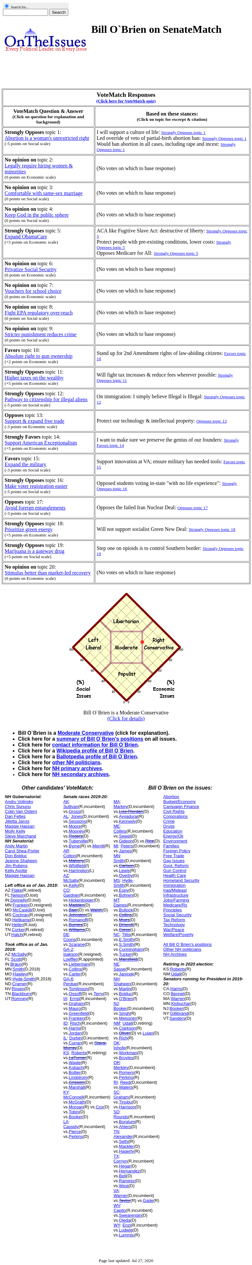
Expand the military (25, 464)
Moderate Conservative (85, 733)
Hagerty (126, 1151)
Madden (76, 905)
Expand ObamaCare (26, 236)
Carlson (126, 865)
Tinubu (125, 1102)
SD (116, 1111)
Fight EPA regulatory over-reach (39, 313)
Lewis (124, 870)
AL (66, 816)
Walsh (96, 909)
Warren (178, 998)
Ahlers (125, 1126)
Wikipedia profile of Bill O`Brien (94, 750)
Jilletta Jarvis (17, 821)
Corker (18, 929)
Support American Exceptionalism (41, 443)
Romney (19, 998)
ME (117, 826)
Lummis (126, 1234)
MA (117, 801)
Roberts (79, 1052)
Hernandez (129, 1170)
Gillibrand (179, 1013)
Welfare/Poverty (178, 934)
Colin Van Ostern (21, 811)
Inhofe (119, 1047)
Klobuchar (180, 1003)
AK (66, 801)
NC (117, 934)
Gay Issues (174, 860)
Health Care (174, 875)
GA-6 (68, 978)
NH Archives (175, 954)
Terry (98, 993)
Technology (174, 924)
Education (172, 831)
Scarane (77, 944)
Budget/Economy (179, 801)
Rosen (18, 988)
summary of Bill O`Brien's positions (99, 739)
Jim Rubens (16, 865)
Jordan (75, 1033)
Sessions (77, 821)
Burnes (75, 924)
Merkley (121, 1067)
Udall (127, 1023)
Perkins (76, 1136)
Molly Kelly (15, 831)
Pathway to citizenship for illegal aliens (46, 399)
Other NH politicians (182, 949)
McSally (19, 954)
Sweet (125, 836)
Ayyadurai (128, 816)
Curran (75, 1042)
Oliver (124, 1033)
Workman (128, 1052)
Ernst (74, 998)
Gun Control (174, 870)
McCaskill (22, 909)
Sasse (119, 969)
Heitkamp (21, 919)
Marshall (77, 1087)
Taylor (125, 1200)
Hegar (125, 1166)
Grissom (77, 1082)
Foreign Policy (176, 850)
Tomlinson (78, 988)
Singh (124, 1013)
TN (116, 1131)
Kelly (73, 885)
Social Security (177, 914)
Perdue (70, 983)
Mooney (76, 831)
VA (116, 1190)
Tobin (74, 1111)
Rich (123, 1038)
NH (117, 978)
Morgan (76, 1106)
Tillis (126, 934)
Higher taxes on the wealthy (34, 378)
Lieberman (79, 964)
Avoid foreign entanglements (35, 508)
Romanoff (78, 919)
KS (66, 1052)
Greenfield (79, 1013)
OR (117, 1062)
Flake (16, 890)
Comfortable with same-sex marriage (44, 193)
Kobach (76, 1067)
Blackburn (21, 993)
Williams (77, 929)
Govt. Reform (176, 865)
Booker (75, 1116)
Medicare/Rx (175, 905)
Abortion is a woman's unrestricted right (47, 138)
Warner (120, 1195)
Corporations (175, 816)
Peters (127, 845)
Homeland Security (181, 880)
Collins (75, 969)
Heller (17, 924)
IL (65, 1038)
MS (117, 880)
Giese (124, 929)
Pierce (75, 1131)
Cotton (69, 855)
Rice (149, 841)
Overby (126, 875)
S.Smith (126, 944)
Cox (99, 1106)
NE (116, 964)
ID (65, 1023)
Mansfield (128, 959)
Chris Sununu (18, 806)
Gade (148, 1200)
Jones (76, 816)
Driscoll (126, 924)
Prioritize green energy (28, 529)
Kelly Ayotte (16, 870)
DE (66, 934)
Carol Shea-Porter (22, 850)
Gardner (71, 895)
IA (65, 998)
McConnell (73, 1097)
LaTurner (77, 1057)
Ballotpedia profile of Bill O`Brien (96, 756)
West (124, 1185)
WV (117, 1205)
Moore (75, 826)
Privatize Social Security (30, 269)
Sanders (177, 1018)
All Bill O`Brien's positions (187, 944)
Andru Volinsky (19, 801)
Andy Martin (16, 845)
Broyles (126, 1057)
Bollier (75, 1072)
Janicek (126, 973)
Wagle (75, 1062)
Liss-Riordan (131, 811)
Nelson (17, 895)
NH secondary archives (80, 774)
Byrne (74, 845)
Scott (16, 959)
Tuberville (78, 841)
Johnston (77, 914)
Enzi (126, 1225)
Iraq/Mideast (175, 890)
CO (66, 890)
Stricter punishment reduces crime (40, 334)
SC (116, 1092)
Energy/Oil (173, 836)
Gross (74, 811)
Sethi (124, 1141)
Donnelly (18, 900)
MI (116, 845)
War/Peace (173, 929)
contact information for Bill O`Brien (95, 745)
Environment (175, 841)
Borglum (127, 1121)
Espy (124, 890)
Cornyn (120, 1161)
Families (171, 845)
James (125, 850)
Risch (75, 1023)
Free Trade (173, 855)
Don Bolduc (16, 855)
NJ (116, 1003)
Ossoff (75, 993)
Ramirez (127, 1180)
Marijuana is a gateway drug (34, 551)
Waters (126, 1087)
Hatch (17, 934)
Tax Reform (174, 919)
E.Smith (126, 939)
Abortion (171, 796)
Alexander (123, 1136)
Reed (125, 1082)
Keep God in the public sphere (37, 215)
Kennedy (127, 821)
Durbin (75, 1038)
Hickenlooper (81, 900)
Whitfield (77, 865)
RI (116, 1082)
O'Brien (126, 998)
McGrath (77, 1102)
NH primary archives (77, 768)
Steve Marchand (20, 836)
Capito (120, 1210)
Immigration (174, 885)
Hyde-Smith (23, 978)
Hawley (20, 973)
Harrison (127, 1106)
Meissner (127, 1018)
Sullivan (70, 806)
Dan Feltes (15, 816)
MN (117, 855)
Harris (74, 1028)
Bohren (126, 895)
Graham (76, 1003)
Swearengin (130, 1215)
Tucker (125, 954)
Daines (120, 905)
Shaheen (122, 983)
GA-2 (68, 949)
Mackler (126, 1146)
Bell (122, 1175)
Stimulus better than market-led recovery (48, 573)
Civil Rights (174, 811)
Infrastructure (176, 895)
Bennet (177, 993)
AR (66, 850)
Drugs (169, 826)
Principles (172, 909)
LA (66, 1121)
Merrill (98, 845)
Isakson (70, 954)
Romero (126, 1072)
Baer (73, 909)
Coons (69, 939)
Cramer (19, 983)
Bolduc (125, 993)
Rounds (121, 1116)
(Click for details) (126, 718)
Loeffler (70, 959)
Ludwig (126, 1230)
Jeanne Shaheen (21, 860)
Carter (75, 973)
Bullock (126, 909)
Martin (125, 988)
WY (117, 1225)
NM (117, 1023)
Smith (18, 969)
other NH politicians (76, 762)
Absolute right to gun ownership (39, 356)
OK (117, 1042)
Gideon (126, 841)
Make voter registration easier (36, 486)
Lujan (148, 1033)
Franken (21, 905)
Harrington (79, 870)
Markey (121, 806)
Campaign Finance (181, 806)
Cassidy (70, 1126)
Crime (169, 821)
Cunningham (131, 949)
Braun (16, 964)
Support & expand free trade (34, 421)
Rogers (76, 836)
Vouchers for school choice (33, 291)
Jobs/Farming (176, 900)
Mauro (75, 1008)
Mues (124, 919)
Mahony (76, 860)
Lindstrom (78, 1077)
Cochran (20, 914)
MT (116, 900)
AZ (66, 875)
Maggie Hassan (19, 826)
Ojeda (125, 1220)
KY (66, 1092)
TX (116, 1156)
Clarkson (127, 1028)
